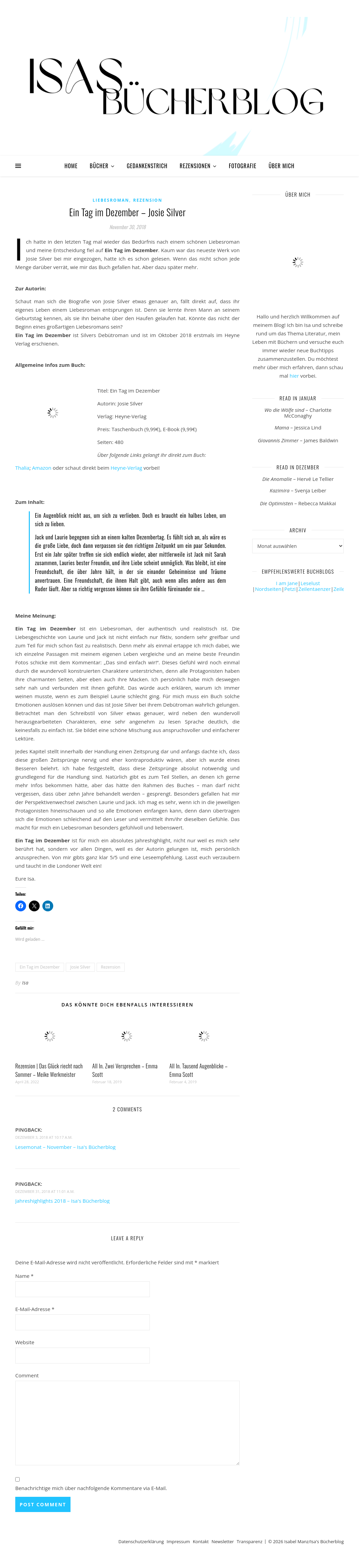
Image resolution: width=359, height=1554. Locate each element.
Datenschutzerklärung (141, 1541)
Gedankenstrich (147, 166)
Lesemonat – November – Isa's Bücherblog (65, 1147)
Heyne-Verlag (126, 467)
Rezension (147, 200)
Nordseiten (268, 588)
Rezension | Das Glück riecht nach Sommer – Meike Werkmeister (49, 1070)
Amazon (42, 467)
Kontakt (201, 1541)
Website (24, 1342)
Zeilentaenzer (314, 588)
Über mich (281, 166)
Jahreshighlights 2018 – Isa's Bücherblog (62, 1200)
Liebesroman (111, 200)
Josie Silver (80, 967)
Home (71, 166)
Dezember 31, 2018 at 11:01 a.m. (45, 1191)
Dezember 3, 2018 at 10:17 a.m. (44, 1137)
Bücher (99, 166)
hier (294, 375)
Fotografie (243, 166)
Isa (25, 982)
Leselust (310, 583)
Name (24, 1275)
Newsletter (223, 1541)
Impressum (178, 1541)
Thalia (22, 467)
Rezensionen (195, 166)
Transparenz (249, 1541)
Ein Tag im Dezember (40, 967)
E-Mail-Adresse (35, 1309)
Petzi (290, 588)
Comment (27, 1375)
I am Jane (287, 583)
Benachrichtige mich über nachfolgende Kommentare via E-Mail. (91, 1488)
